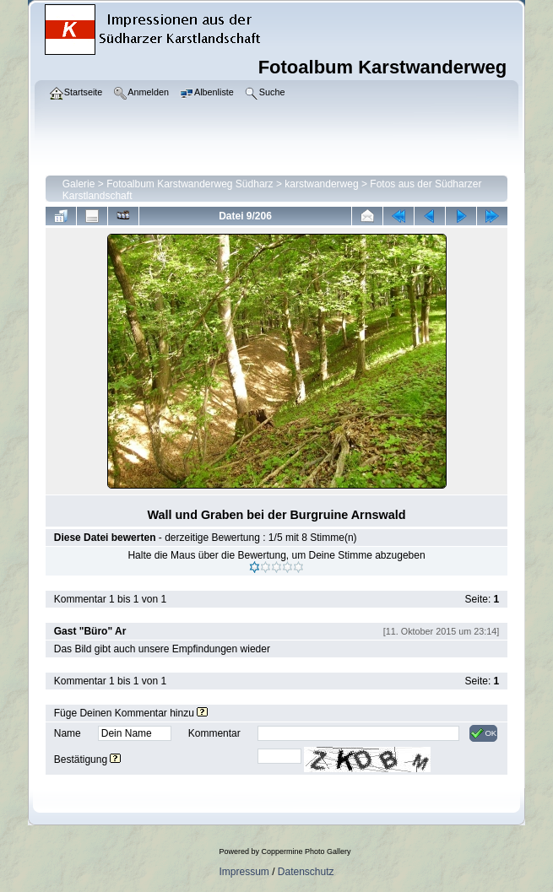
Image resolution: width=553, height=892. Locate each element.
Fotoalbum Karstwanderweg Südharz (189, 184)
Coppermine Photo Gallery (305, 851)
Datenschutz (306, 872)
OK (483, 733)
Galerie (78, 184)
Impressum (243, 872)
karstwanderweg (321, 184)
